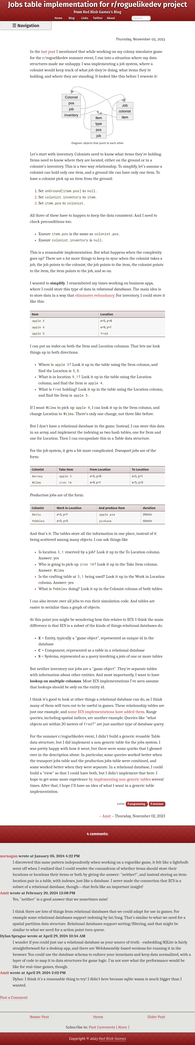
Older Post (156, 1017)
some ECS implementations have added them (106, 711)
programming (137, 803)
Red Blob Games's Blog (102, 12)
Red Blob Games (112, 1038)
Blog (72, 18)
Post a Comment (14, 997)
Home (58, 18)
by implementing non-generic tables (120, 779)
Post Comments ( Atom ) (109, 1027)
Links (84, 18)
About (111, 18)
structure (157, 803)
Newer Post (39, 1017)
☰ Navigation (25, 25)
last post (48, 51)
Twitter (98, 18)
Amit (107, 815)
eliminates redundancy (94, 295)
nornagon (9, 856)
